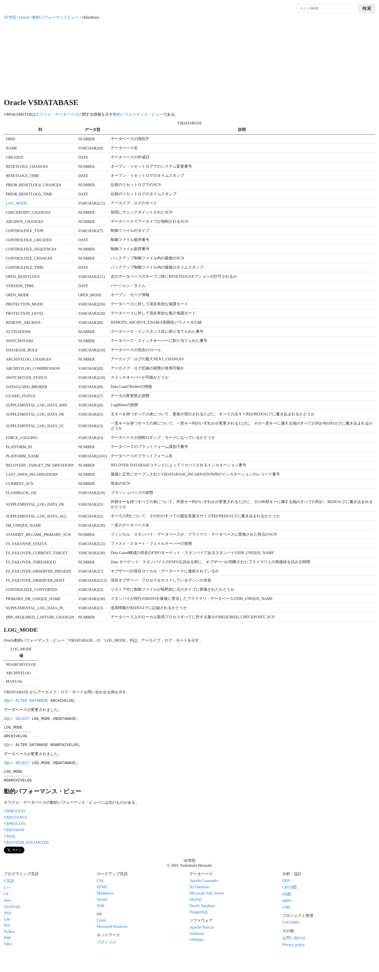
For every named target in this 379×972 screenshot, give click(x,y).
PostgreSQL (199, 929)
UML (286, 924)
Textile (102, 917)
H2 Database (199, 904)
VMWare (197, 957)
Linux (101, 938)
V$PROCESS (14, 828)
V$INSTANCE (15, 835)
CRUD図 (289, 904)
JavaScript (12, 924)
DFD (286, 898)
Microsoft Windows (112, 944)
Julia (7, 930)
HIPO (286, 918)
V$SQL (10, 853)
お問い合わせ (294, 955)
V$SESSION (14, 847)
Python (9, 949)
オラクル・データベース (57, 114)
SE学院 (10, 17)
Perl (7, 943)
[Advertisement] (189, 59)
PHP (7, 955)
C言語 (9, 898)
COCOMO (290, 940)
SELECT (22, 722)
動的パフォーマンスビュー (55, 17)
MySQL (196, 917)
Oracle (24, 17)
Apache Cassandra (204, 898)
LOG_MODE (16, 203)
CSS (100, 898)
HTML (102, 904)
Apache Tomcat (202, 945)
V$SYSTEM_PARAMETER (26, 860)
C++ (7, 905)
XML (101, 923)
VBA (8, 961)
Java (7, 917)
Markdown (105, 910)
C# (6, 911)
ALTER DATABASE (31, 701)
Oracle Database (202, 923)
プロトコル (106, 959)
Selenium (197, 951)
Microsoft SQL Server (207, 910)
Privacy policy (293, 962)
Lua (7, 936)
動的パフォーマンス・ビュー (138, 114)
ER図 (286, 911)
